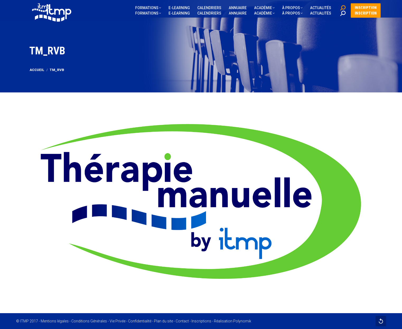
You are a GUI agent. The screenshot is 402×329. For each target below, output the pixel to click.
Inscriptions (201, 321)
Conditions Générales (89, 321)
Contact (182, 321)
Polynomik (242, 321)
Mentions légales (55, 321)
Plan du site (163, 321)
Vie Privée (117, 321)
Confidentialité (139, 321)
